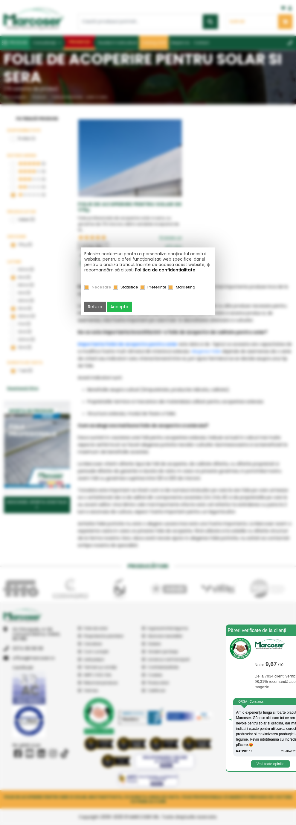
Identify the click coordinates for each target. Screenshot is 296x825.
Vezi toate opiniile (270, 764)
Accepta (119, 307)
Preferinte (157, 287)
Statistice (129, 287)
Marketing (185, 287)
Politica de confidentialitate (165, 270)
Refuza (95, 307)
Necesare (101, 287)
